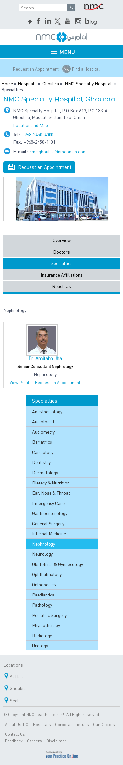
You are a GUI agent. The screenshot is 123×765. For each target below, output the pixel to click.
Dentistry (41, 462)
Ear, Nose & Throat (51, 493)
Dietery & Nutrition (51, 482)
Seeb (15, 700)
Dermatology (45, 472)
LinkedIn (48, 21)
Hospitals (27, 83)
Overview (62, 240)
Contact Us (15, 734)
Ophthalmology (47, 574)
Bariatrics (42, 442)
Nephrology (43, 544)
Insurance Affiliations (62, 275)
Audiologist (43, 421)
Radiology (42, 635)
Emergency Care (48, 503)
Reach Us (61, 286)
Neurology (42, 554)
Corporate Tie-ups (72, 724)
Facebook (39, 21)
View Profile (20, 382)
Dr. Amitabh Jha (45, 358)
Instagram (78, 21)
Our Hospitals (38, 724)
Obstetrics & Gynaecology (57, 564)
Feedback (14, 740)
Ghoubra (50, 83)
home (31, 22)
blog (91, 21)
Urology (40, 645)
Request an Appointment (36, 69)
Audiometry (43, 432)
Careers (34, 740)
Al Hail (16, 676)
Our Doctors (104, 724)
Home (7, 83)
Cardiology (42, 452)
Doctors (61, 252)
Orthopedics (44, 584)
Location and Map (30, 125)
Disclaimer (56, 740)
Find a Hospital (86, 69)
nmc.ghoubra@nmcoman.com (58, 151)
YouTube (68, 21)
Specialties (61, 263)
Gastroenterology (49, 513)
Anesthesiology (47, 411)
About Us (13, 724)
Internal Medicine (49, 533)
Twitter (58, 21)
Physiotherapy (46, 625)
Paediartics (43, 594)
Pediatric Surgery (49, 615)
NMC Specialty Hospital (88, 83)
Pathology (42, 605)
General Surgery (48, 523)
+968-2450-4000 (37, 134)
